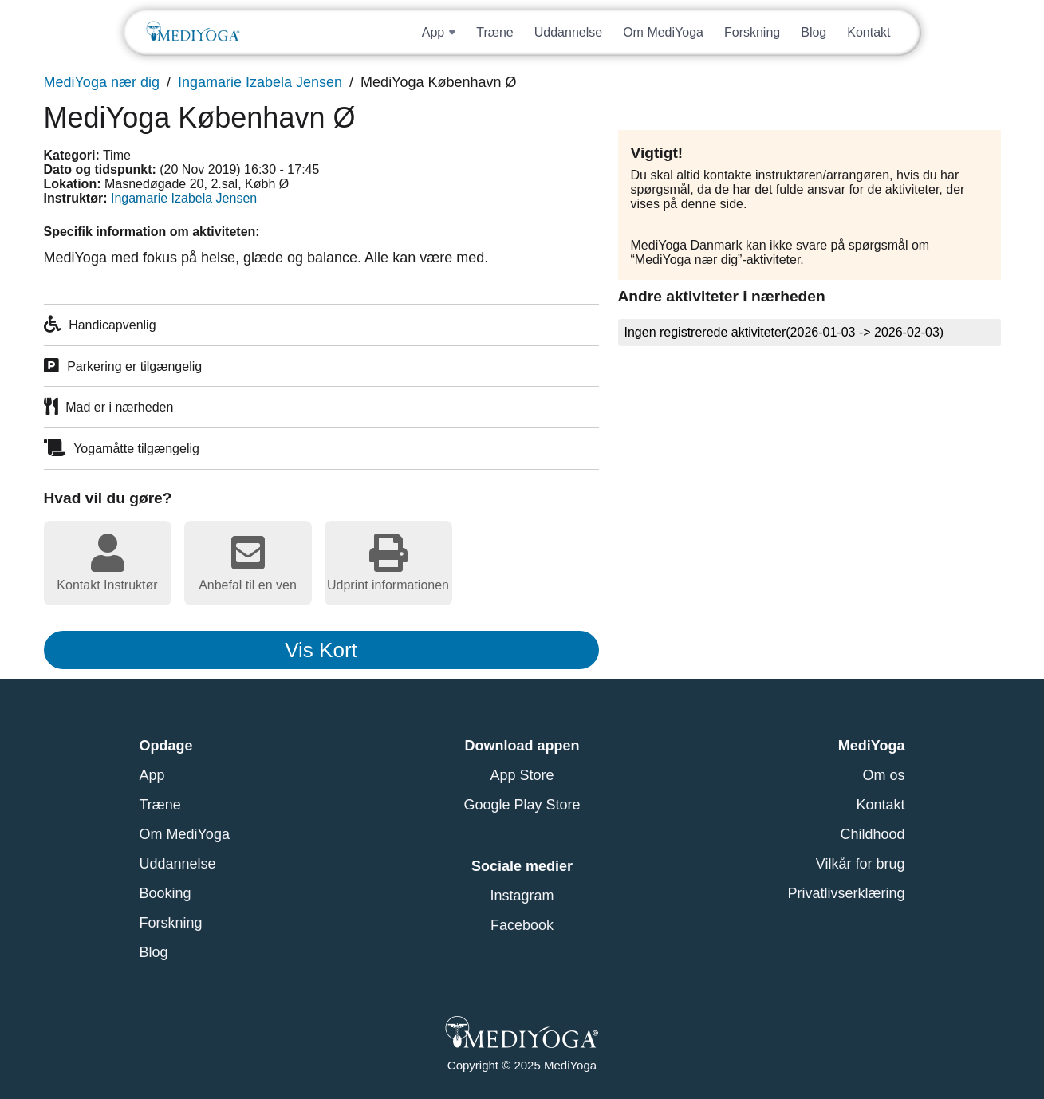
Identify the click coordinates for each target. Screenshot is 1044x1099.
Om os (883, 775)
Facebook (522, 925)
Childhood (872, 834)
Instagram (522, 896)
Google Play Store (521, 805)
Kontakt (868, 32)
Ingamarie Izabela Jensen (260, 82)
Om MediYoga (663, 32)
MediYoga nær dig (102, 82)
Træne (495, 32)
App (152, 775)
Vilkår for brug (860, 864)
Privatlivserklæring (845, 893)
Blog (813, 32)
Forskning (752, 32)
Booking (165, 893)
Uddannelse (568, 32)
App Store (522, 775)
